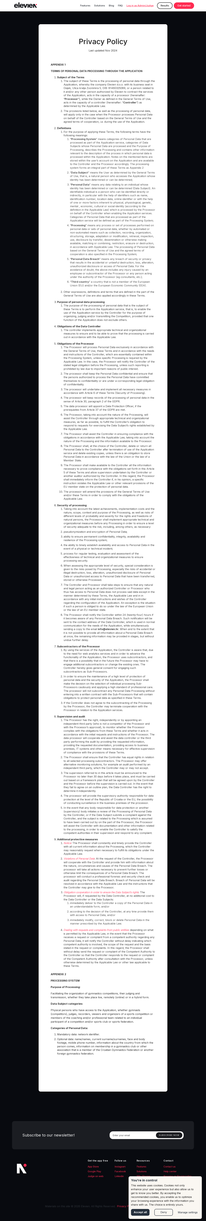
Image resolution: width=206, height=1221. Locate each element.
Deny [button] (163, 1212)
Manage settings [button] (188, 1212)
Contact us (170, 1166)
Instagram (120, 1166)
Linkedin (119, 1176)
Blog (111, 5)
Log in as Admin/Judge (140, 5)
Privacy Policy (125, 1206)
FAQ (120, 5)
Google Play (94, 1171)
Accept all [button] (140, 1212)
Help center (170, 1171)
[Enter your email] (147, 1135)
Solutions (99, 5)
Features (85, 5)
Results (165, 5)
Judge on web (95, 1176)
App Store (93, 1166)
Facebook (120, 1171)
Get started (184, 5)
